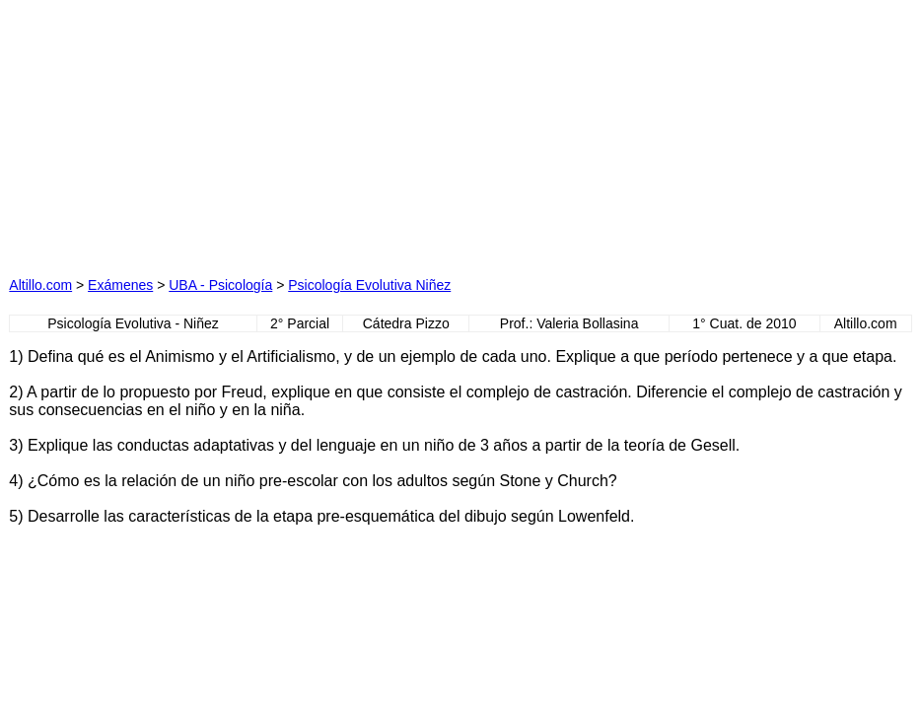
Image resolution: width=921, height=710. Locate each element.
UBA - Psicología (220, 285)
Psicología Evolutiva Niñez (369, 285)
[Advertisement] (267, 132)
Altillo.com (40, 285)
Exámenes (120, 285)
